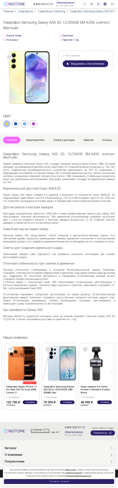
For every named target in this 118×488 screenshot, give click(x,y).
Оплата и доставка (64, 140)
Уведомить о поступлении (85, 63)
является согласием (74, 473)
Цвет (7, 116)
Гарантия (88, 140)
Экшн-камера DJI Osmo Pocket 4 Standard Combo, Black (95, 389)
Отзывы (107, 140)
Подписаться (103, 433)
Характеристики (35, 140)
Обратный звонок (65, 2)
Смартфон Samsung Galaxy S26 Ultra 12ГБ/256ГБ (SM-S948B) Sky (58, 389)
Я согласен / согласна (59, 481)
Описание (11, 140)
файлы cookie (70, 470)
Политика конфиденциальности (78, 476)
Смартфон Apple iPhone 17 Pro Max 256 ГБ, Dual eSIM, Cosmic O (21, 389)
